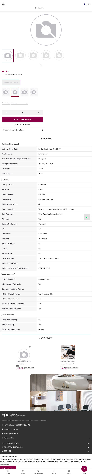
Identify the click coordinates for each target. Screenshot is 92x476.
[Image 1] (20, 55)
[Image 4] (59, 55)
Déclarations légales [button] (46, 447)
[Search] (62, 8)
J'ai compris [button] (7, 468)
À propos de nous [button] (46, 443)
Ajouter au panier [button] (22, 119)
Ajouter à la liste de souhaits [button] (22, 124)
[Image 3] (46, 55)
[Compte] (54, 471)
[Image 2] (33, 55)
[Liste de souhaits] (38, 471)
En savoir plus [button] (4, 464)
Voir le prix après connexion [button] (13, 74)
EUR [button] (89, 4)
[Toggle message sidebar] (69, 471)
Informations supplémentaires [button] (22, 130)
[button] (85, 4)
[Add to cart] (84, 468)
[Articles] (23, 471)
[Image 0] (8, 55)
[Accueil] (8, 471)
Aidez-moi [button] (46, 451)
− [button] (6, 113)
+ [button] (38, 113)
